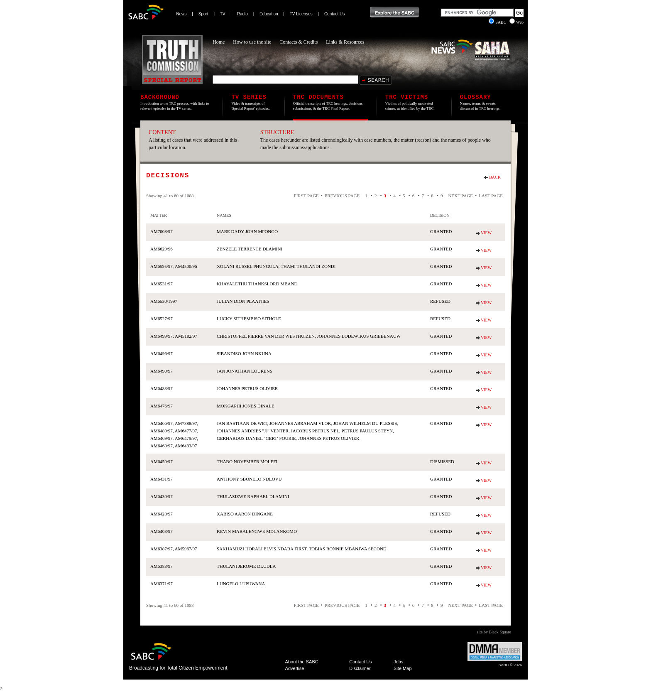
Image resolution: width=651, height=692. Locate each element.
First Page (306, 195)
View (486, 233)
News (181, 14)
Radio (242, 14)
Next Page (460, 195)
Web (516, 22)
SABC (498, 22)
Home (219, 41)
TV (222, 14)
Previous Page (342, 195)
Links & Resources (345, 41)
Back (495, 177)
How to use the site (252, 41)
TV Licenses (301, 14)
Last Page (491, 195)
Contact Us (334, 14)
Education (268, 14)
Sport (203, 14)
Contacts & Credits (298, 41)
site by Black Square (494, 632)
